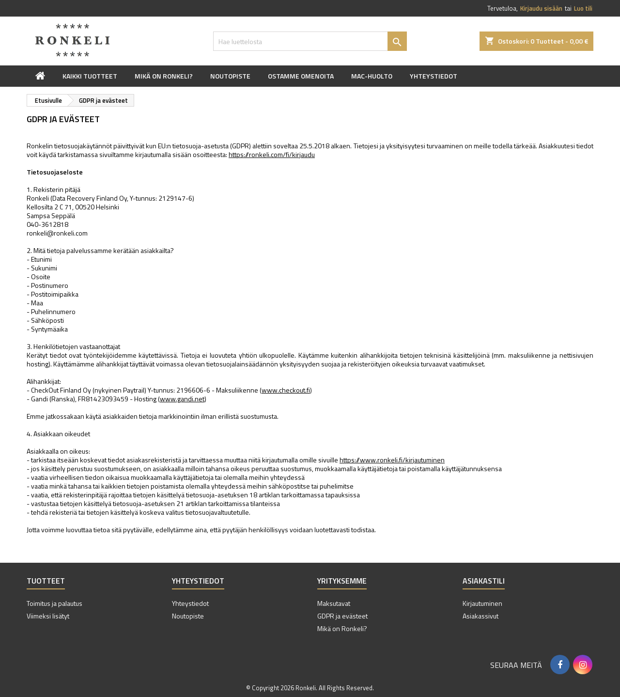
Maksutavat (333, 603)
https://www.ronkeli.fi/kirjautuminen (392, 460)
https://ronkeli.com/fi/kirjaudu (272, 154)
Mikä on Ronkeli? (164, 76)
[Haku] (310, 41)
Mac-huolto (371, 76)
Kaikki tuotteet (89, 76)
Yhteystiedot (433, 76)
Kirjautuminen (482, 603)
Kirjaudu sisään (541, 8)
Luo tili (583, 8)
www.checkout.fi (286, 390)
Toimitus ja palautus (54, 603)
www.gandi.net (182, 399)
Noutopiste (230, 76)
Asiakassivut (480, 616)
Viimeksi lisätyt (48, 616)
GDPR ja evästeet (342, 616)
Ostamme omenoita (301, 76)
